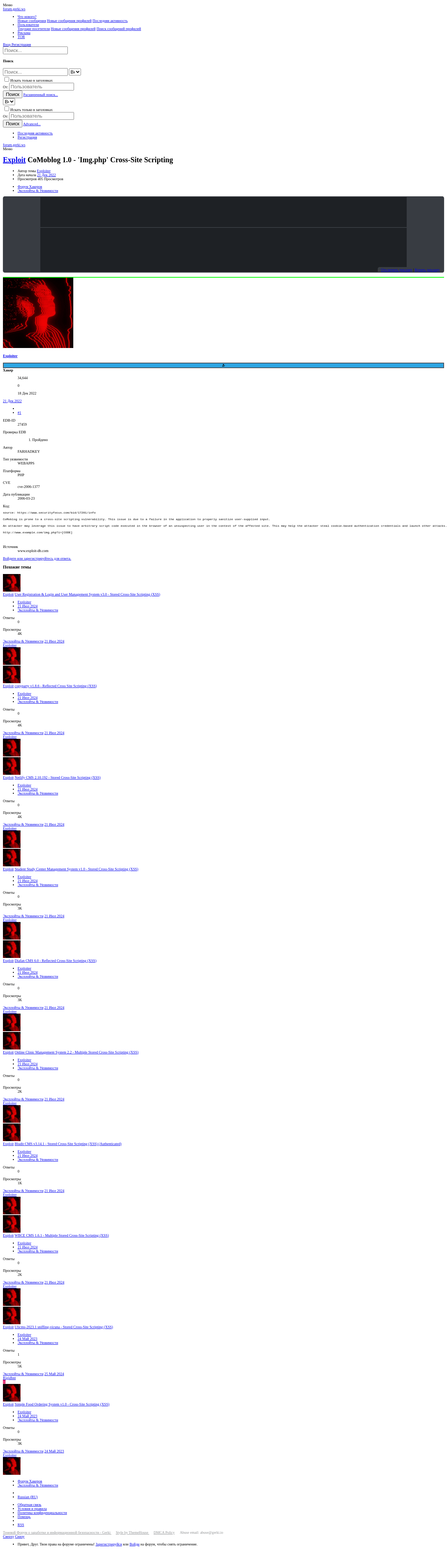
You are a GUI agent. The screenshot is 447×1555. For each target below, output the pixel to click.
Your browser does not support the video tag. (223, 212)
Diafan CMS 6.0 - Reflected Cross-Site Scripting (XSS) (55, 966)
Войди (134, 1549)
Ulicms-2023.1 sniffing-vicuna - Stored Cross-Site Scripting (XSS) (64, 1332)
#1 (19, 413)
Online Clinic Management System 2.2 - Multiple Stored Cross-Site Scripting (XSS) (76, 1057)
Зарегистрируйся (109, 1549)
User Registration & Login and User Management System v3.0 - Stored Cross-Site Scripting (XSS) (87, 599)
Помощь (24, 1522)
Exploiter (44, 171)
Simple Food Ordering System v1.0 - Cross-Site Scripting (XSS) (62, 1409)
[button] (7, 5)
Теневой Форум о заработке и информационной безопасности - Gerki (57, 1538)
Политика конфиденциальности (42, 1518)
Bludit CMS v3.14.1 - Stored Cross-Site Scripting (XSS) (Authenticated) (68, 1149)
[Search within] (75, 72)
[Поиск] (35, 50)
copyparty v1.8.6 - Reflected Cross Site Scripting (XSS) (56, 691)
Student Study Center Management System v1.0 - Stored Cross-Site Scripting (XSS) (76, 874)
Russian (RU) (28, 1502)
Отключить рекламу (396, 270)
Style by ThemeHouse (132, 1538)
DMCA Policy (164, 1538)
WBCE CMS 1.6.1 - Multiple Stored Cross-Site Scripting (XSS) (62, 1241)
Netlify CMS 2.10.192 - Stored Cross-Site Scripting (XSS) (58, 783)
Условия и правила (32, 1514)
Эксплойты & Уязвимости (38, 615)
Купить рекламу (427, 270)
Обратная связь (29, 1510)
